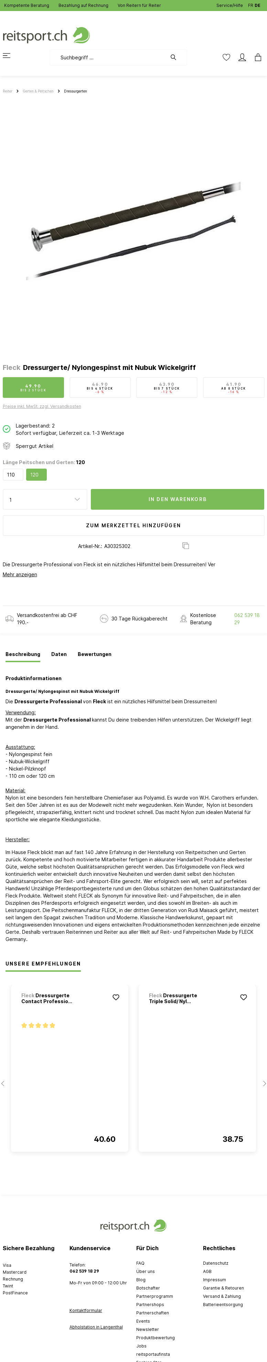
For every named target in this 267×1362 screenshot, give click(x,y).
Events (143, 1321)
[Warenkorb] (256, 57)
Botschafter (148, 1288)
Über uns (145, 1271)
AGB (207, 1271)
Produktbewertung (155, 1337)
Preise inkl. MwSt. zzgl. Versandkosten (42, 406)
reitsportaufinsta (153, 1354)
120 (34, 475)
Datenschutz (215, 1263)
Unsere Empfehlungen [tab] (43, 964)
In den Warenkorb (178, 499)
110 (11, 475)
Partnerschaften (152, 1312)
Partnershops (150, 1304)
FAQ (140, 1263)
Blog (141, 1279)
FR (250, 4)
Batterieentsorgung (223, 1304)
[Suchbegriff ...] (108, 57)
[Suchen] (177, 57)
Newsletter (147, 1329)
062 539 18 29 (247, 618)
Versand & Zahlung (222, 1296)
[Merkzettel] (226, 57)
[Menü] (11, 55)
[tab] (23, 654)
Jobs (141, 1346)
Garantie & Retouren (223, 1288)
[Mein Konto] (242, 57)
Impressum (214, 1279)
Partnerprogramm (154, 1296)
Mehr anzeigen (20, 574)
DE (257, 4)
